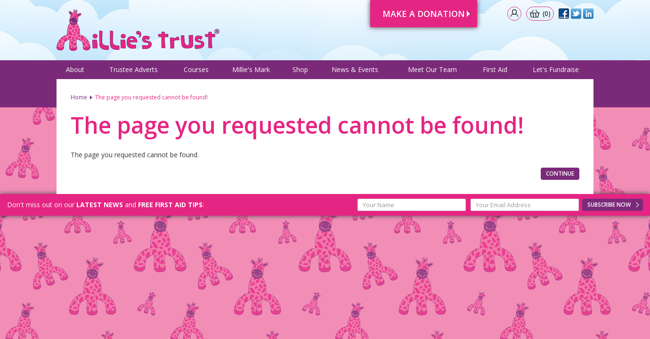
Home (79, 97)
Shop (300, 69)
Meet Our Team (432, 69)
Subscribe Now (609, 205)
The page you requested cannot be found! (151, 97)
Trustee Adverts (133, 69)
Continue (560, 174)
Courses (196, 69)
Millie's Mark (251, 69)
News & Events (355, 69)
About (75, 69)
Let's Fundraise (556, 69)
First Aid (495, 69)
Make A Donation (423, 13)
